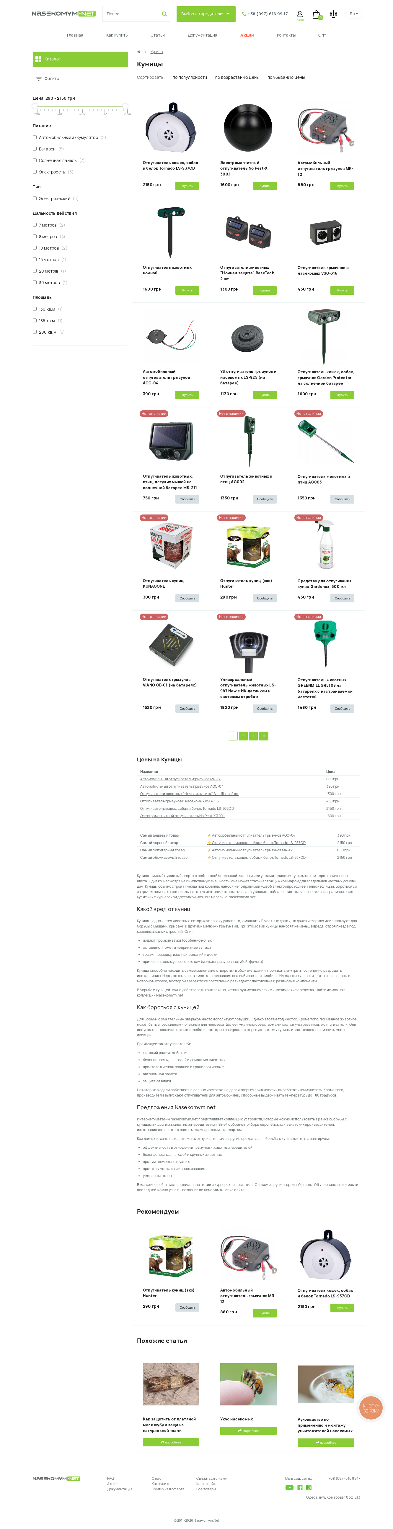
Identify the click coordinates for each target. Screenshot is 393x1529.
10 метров (50, 248)
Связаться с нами (211, 1478)
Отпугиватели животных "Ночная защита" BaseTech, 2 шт (247, 273)
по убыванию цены (286, 77)
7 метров (49, 225)
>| (263, 736)
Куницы (157, 52)
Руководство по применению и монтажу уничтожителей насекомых (325, 1425)
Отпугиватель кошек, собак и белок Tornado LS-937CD (187, 808)
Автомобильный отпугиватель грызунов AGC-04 (166, 377)
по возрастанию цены (237, 77)
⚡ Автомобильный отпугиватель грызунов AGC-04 (251, 835)
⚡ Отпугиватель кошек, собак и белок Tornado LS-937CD (256, 842)
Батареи (48, 149)
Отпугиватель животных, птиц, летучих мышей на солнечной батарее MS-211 (170, 482)
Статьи (158, 35)
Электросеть (53, 172)
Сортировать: (151, 77)
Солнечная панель (59, 160)
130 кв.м (48, 309)
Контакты (286, 35)
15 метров (49, 259)
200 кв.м (49, 332)
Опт (322, 35)
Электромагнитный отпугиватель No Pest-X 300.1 (244, 168)
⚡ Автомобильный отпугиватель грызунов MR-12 (250, 850)
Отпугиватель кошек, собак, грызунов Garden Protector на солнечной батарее (326, 377)
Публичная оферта (168, 1489)
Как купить (117, 35)
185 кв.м (48, 320)
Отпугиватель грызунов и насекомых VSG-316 (179, 801)
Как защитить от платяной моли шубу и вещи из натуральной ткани (169, 1425)
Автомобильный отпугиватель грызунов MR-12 (325, 168)
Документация (203, 35)
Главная (75, 35)
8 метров (49, 236)
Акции (247, 35)
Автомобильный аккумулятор (70, 137)
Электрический (56, 198)
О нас (157, 1478)
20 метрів (49, 271)
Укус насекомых (236, 1419)
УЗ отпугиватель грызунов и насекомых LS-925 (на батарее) (248, 377)
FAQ (110, 1478)
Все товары (206, 1489)
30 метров (50, 282)
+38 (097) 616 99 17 (268, 14)
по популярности (190, 77)
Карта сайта (207, 1484)
